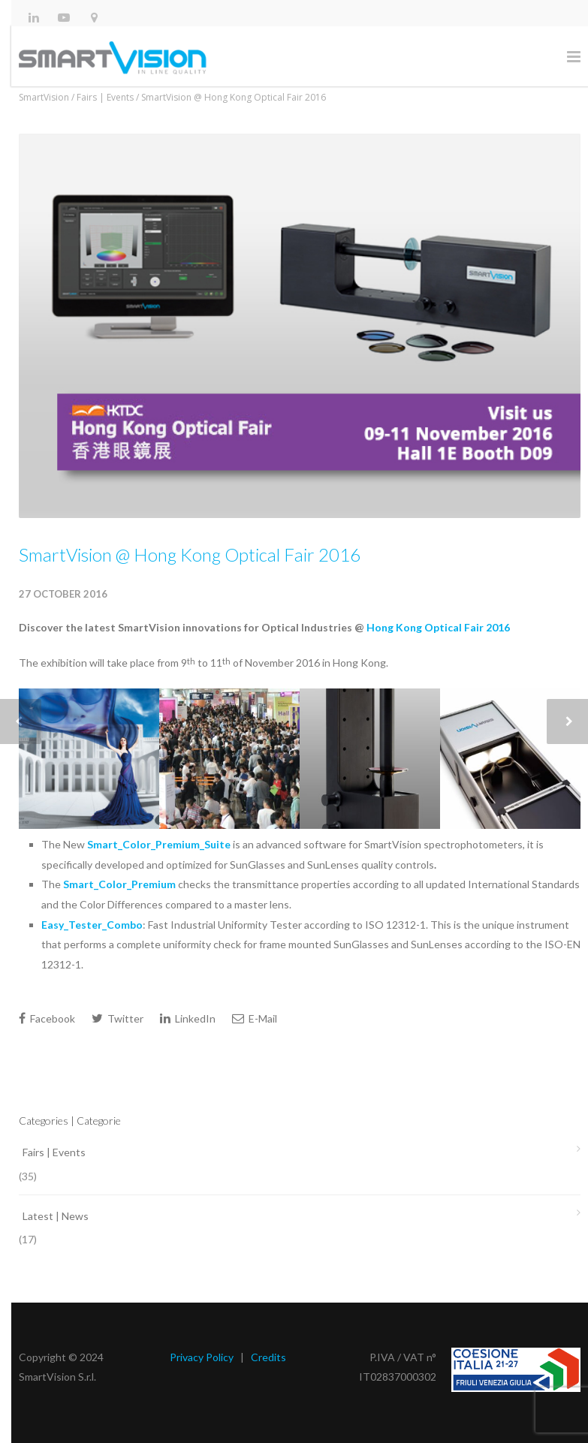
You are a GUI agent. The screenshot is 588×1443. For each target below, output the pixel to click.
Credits (268, 1357)
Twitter (117, 1018)
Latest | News (56, 1216)
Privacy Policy (202, 1357)
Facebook (47, 1018)
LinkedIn (188, 1018)
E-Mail (254, 1018)
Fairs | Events (54, 1152)
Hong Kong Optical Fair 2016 (438, 627)
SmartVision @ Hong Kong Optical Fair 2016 (189, 554)
